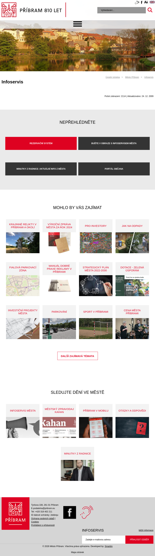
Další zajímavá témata (77, 356)
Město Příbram (132, 77)
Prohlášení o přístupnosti (43, 525)
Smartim (109, 546)
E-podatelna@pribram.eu (43, 508)
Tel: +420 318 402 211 (41, 511)
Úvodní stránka (113, 77)
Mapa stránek (77, 552)
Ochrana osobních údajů (42, 518)
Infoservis (148, 77)
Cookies (35, 522)
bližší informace (146, 530)
